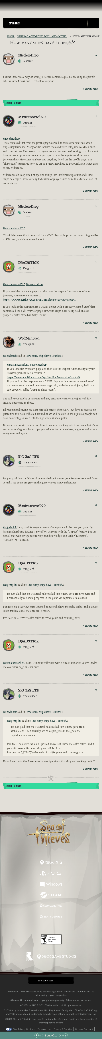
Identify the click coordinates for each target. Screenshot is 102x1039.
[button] (47, 23)
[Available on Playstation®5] (51, 874)
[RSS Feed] (5, 36)
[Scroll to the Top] (36, 1035)
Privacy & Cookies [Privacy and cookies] (63, 1029)
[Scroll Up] (41, 1035)
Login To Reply (13, 103)
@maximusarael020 (14, 228)
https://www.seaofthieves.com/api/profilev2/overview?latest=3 (39, 299)
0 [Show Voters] (96, 337)
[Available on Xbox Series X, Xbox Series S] (51, 863)
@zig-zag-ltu (10, 584)
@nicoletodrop (11, 138)
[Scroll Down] (61, 1035)
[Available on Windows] (51, 885)
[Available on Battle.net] (51, 917)
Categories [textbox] (14, 23)
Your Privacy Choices (23, 1029)
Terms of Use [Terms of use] (44, 1029)
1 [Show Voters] (96, 54)
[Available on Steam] (51, 895)
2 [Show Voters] (96, 116)
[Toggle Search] (93, 23)
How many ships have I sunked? (44, 355)
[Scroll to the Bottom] (65, 1035)
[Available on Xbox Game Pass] (51, 906)
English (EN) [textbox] (45, 980)
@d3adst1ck (10, 355)
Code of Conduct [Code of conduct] (84, 1029)
